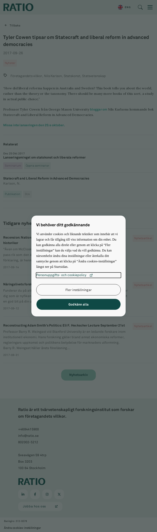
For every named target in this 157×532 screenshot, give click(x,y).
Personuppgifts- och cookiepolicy (64, 275)
